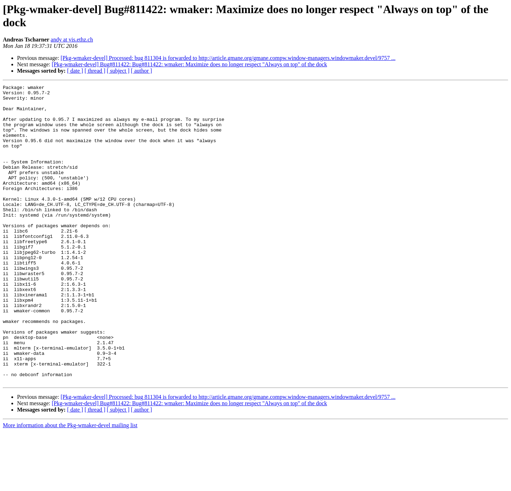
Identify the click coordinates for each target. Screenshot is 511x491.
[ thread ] (94, 71)
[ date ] (75, 71)
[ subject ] (118, 71)
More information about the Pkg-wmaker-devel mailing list (70, 485)
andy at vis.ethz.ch (72, 40)
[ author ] (141, 71)
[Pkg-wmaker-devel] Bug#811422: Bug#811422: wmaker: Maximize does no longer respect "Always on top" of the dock (189, 64)
